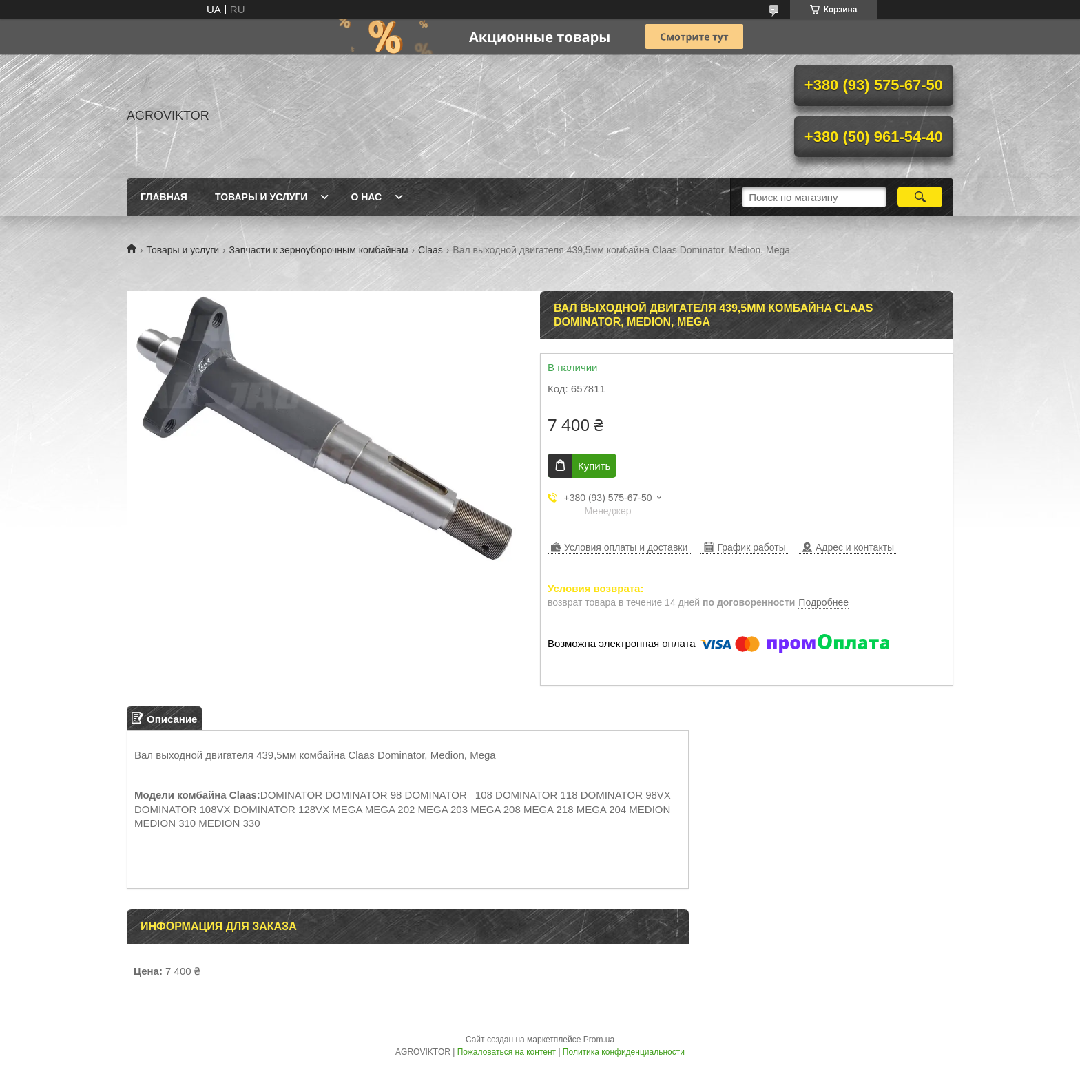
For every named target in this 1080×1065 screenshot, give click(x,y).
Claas (430, 249)
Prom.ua (598, 1039)
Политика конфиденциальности (624, 1052)
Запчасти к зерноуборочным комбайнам (318, 249)
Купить (594, 466)
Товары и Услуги (261, 196)
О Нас (366, 196)
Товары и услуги (182, 249)
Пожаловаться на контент (506, 1052)
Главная (164, 196)
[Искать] (919, 197)
